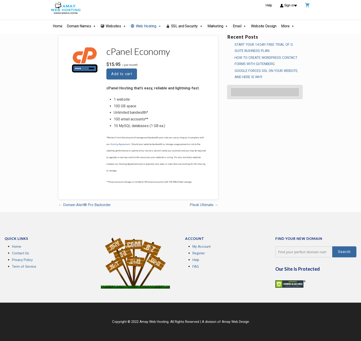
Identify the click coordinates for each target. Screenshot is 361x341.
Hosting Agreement (120, 144)
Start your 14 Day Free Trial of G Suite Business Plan (264, 48)
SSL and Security (187, 26)
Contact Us (20, 253)
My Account (201, 246)
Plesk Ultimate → (204, 205)
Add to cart (121, 74)
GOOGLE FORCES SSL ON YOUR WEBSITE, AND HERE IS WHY (266, 74)
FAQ (195, 266)
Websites (116, 26)
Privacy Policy (22, 260)
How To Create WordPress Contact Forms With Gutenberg (266, 61)
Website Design (264, 26)
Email (239, 26)
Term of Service (24, 266)
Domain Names (81, 26)
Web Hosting (148, 26)
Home (57, 26)
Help (195, 260)
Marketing (217, 26)
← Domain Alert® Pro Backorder (84, 205)
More (287, 26)
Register (198, 253)
